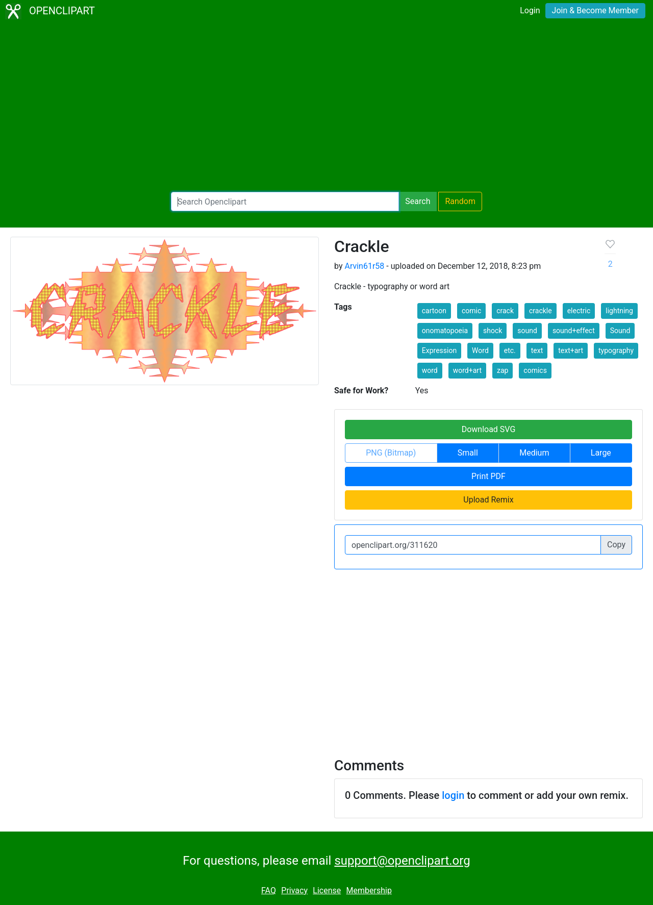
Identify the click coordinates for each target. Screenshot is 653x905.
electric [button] (579, 311)
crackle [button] (540, 311)
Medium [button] (534, 453)
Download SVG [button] (489, 429)
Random (460, 201)
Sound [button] (620, 330)
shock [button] (492, 330)
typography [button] (616, 350)
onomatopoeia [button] (445, 330)
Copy (616, 544)
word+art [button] (467, 370)
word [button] (430, 370)
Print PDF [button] (488, 476)
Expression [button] (439, 350)
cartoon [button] (434, 311)
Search (417, 201)
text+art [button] (570, 350)
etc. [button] (510, 350)
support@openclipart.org (402, 860)
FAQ (268, 890)
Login (530, 10)
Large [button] (601, 453)
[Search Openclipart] (285, 201)
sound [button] (527, 330)
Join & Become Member (595, 10)
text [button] (537, 350)
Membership (369, 890)
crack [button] (505, 311)
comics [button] (535, 370)
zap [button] (502, 370)
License (327, 890)
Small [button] (468, 453)
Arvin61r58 (364, 266)
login (453, 795)
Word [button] (480, 350)
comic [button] (471, 311)
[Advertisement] (326, 107)
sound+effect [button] (573, 330)
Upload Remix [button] (488, 500)
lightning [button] (619, 311)
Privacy (294, 890)
